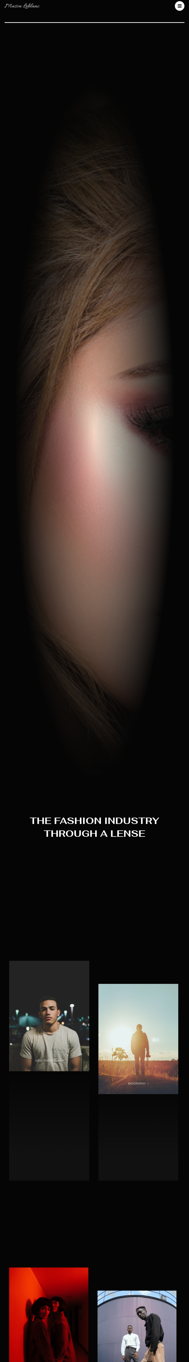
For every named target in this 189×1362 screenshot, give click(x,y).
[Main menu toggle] (179, 6)
